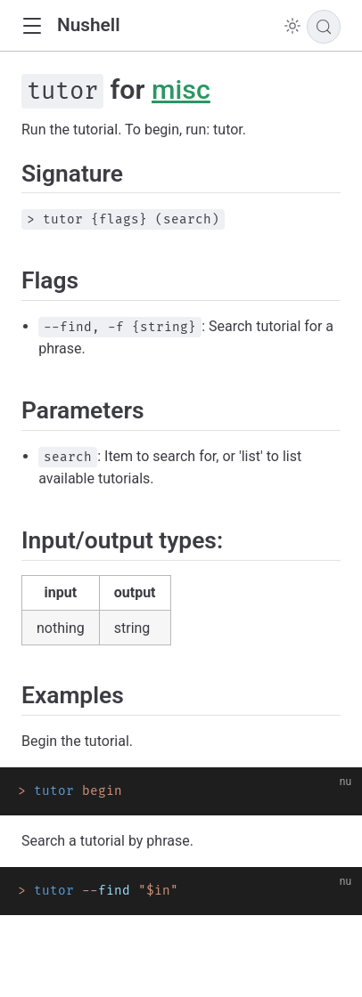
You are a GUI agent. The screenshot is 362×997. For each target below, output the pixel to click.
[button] (31, 26)
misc (181, 89)
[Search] (324, 27)
